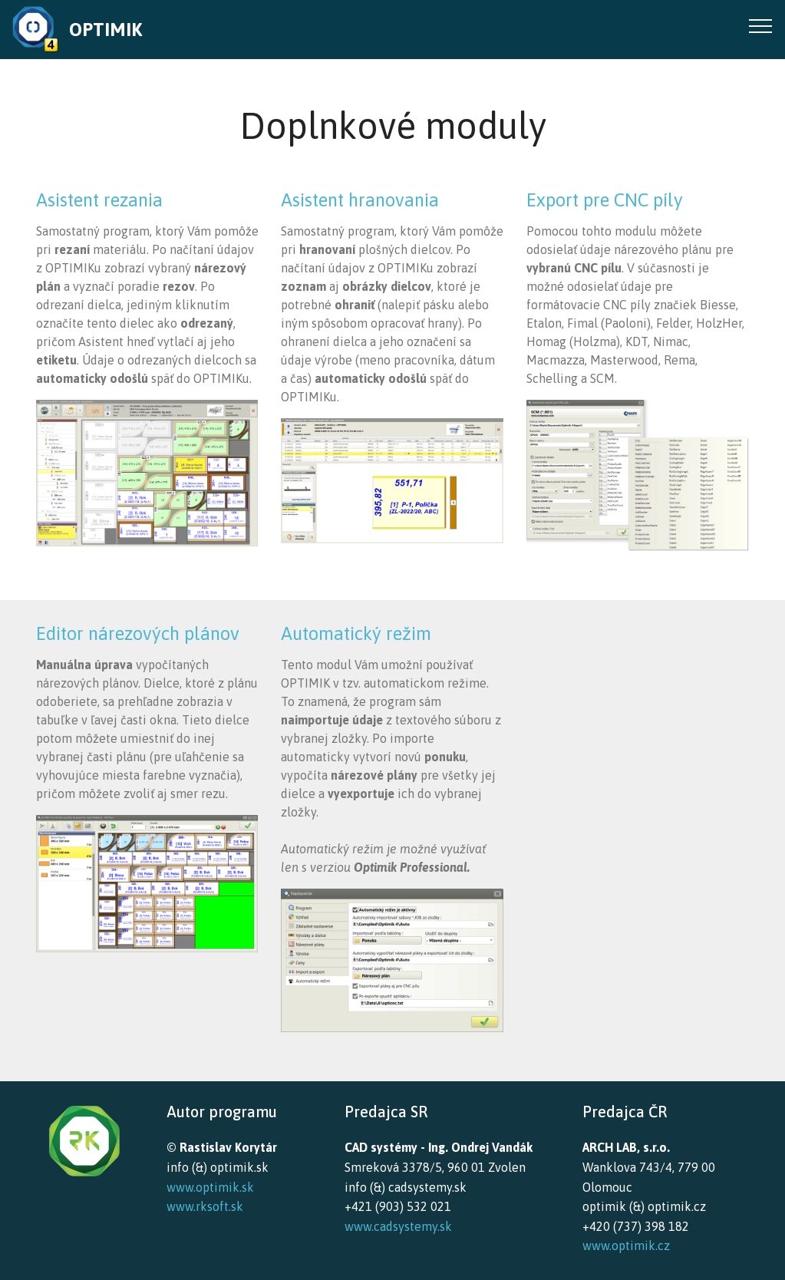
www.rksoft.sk (205, 1206)
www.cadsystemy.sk (398, 1226)
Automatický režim (356, 633)
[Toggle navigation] (761, 25)
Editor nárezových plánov (137, 633)
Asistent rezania (99, 200)
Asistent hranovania (360, 200)
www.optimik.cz (626, 1245)
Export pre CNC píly (604, 200)
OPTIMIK (105, 29)
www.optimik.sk (210, 1187)
